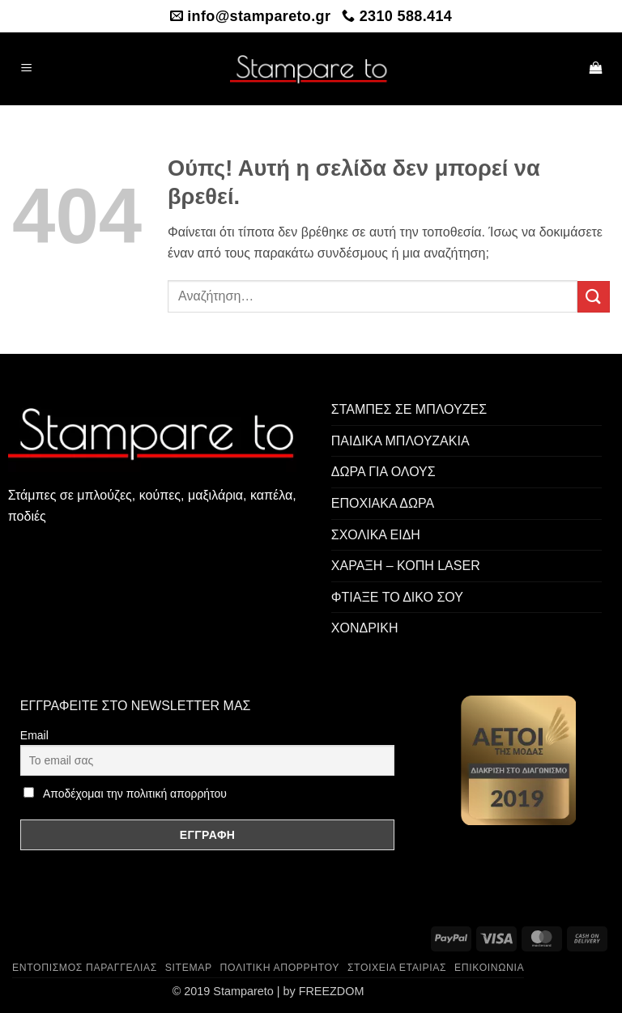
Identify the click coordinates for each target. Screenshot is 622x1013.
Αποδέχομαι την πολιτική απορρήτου (135, 793)
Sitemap (188, 967)
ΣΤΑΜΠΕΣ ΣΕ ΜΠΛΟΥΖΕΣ (409, 409)
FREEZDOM (331, 991)
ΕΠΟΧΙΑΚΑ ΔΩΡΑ (382, 503)
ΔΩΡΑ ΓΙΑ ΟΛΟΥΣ (383, 472)
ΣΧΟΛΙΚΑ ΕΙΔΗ (375, 535)
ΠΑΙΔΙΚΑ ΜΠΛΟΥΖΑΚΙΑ (400, 441)
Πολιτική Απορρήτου (280, 967)
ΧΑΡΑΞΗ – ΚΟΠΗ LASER (405, 565)
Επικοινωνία (489, 967)
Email (34, 735)
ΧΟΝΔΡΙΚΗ (364, 628)
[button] (27, 69)
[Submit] (593, 297)
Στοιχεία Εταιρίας (396, 967)
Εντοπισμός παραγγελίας (84, 967)
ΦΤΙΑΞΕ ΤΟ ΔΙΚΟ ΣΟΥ (397, 597)
